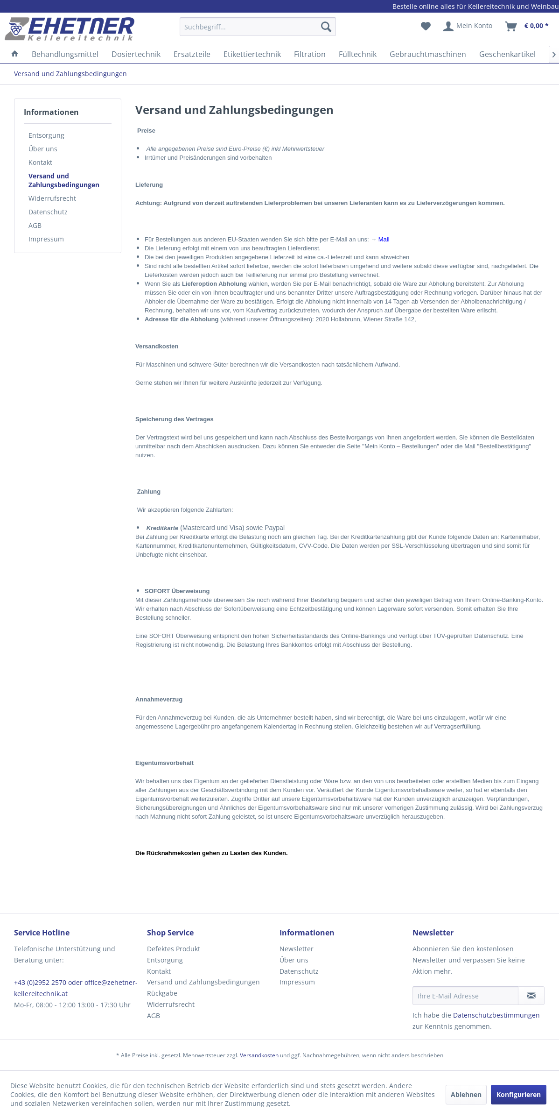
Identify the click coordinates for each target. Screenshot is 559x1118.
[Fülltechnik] (357, 54)
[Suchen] (326, 26)
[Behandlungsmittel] (65, 54)
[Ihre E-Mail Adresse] (465, 995)
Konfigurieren (518, 1094)
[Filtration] (309, 54)
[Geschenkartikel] (507, 54)
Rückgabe (162, 993)
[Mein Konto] (468, 26)
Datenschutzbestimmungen (496, 1015)
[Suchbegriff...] (258, 26)
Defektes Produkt (173, 948)
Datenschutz (48, 211)
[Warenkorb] (527, 26)
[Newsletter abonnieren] (531, 995)
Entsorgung (46, 135)
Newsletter (297, 948)
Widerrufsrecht (52, 198)
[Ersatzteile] (192, 54)
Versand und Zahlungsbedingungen (63, 180)
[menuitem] (258, 31)
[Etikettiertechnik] (252, 54)
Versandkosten (259, 1055)
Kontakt (40, 162)
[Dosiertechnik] (136, 54)
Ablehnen (466, 1094)
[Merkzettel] (425, 26)
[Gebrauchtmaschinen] (428, 54)
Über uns (42, 148)
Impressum (46, 238)
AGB (35, 225)
